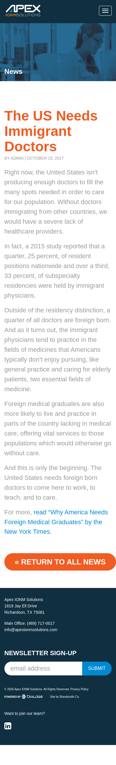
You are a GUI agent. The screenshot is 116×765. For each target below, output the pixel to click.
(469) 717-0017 (41, 623)
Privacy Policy (80, 689)
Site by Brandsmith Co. (65, 696)
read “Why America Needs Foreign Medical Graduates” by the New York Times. (56, 522)
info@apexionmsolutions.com (30, 629)
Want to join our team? (24, 713)
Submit (97, 668)
